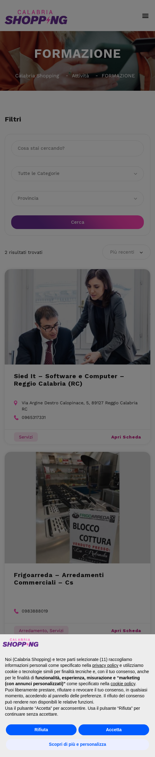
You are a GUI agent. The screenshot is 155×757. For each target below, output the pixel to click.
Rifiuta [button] (41, 729)
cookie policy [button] (123, 683)
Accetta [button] (114, 729)
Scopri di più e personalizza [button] (77, 744)
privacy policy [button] (105, 665)
